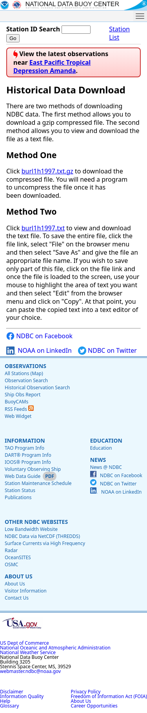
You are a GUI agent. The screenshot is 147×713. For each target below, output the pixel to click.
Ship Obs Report (22, 394)
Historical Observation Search (37, 387)
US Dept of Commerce (24, 643)
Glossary (9, 705)
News (98, 459)
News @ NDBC (106, 467)
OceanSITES (18, 557)
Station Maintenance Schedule (38, 483)
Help (5, 701)
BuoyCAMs (16, 401)
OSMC (11, 564)
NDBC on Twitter (107, 350)
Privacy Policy (86, 691)
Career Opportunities (94, 705)
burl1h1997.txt (43, 228)
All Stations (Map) (24, 373)
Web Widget (18, 416)
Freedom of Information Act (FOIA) (109, 696)
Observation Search (26, 380)
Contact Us (17, 597)
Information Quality (22, 696)
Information (25, 440)
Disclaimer (11, 691)
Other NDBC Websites (36, 521)
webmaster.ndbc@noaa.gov (30, 671)
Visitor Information (26, 590)
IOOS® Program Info (28, 462)
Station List (119, 33)
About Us (19, 576)
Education (106, 440)
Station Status (20, 490)
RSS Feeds (19, 409)
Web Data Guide (22, 476)
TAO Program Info (24, 448)
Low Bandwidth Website (31, 529)
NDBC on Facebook (39, 336)
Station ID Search (33, 29)
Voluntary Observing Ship (33, 469)
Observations (25, 366)
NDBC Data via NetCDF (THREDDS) (42, 536)
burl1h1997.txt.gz (47, 171)
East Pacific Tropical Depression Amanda (52, 66)
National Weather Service (28, 652)
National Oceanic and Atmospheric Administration (55, 647)
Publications (18, 497)
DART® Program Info (28, 455)
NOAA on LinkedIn (39, 350)
